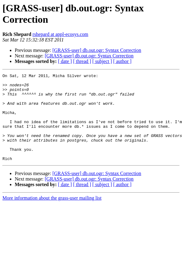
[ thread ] (82, 61)
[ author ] (122, 61)
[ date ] (65, 61)
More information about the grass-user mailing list (52, 215)
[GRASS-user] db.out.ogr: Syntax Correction (96, 50)
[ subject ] (102, 61)
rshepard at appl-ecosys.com (60, 34)
